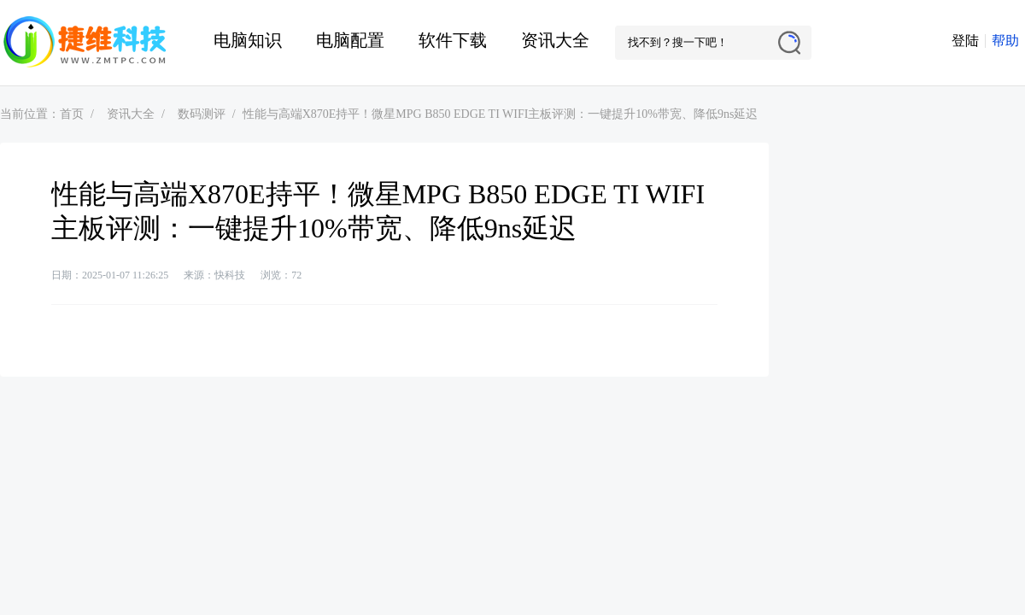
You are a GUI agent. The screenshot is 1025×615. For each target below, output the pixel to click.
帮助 (1005, 40)
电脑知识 (248, 40)
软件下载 (453, 40)
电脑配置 (350, 40)
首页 (72, 114)
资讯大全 (555, 40)
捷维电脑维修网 (85, 42)
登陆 (965, 40)
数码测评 (202, 114)
